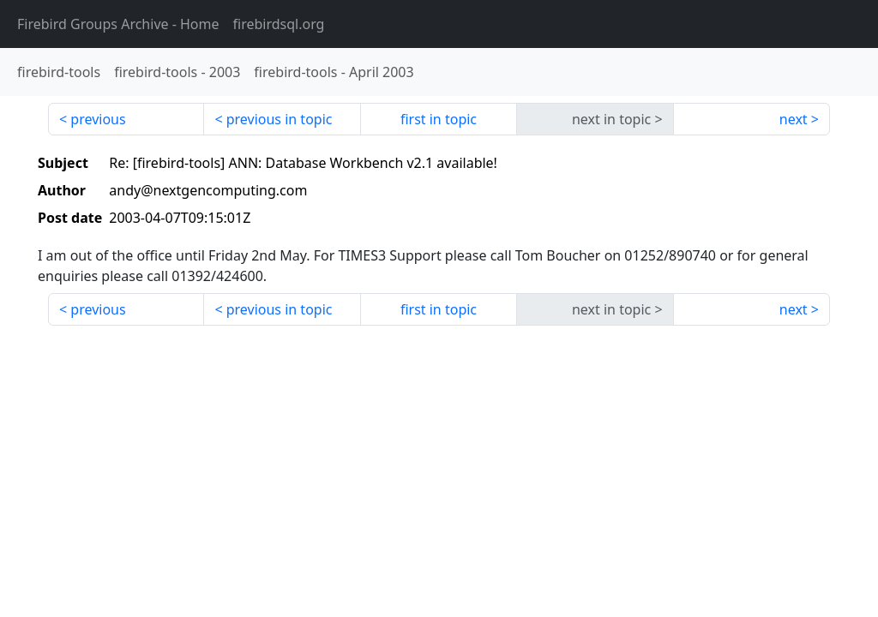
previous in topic (279, 119)
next (793, 119)
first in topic (438, 119)
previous (97, 119)
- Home (118, 24)
